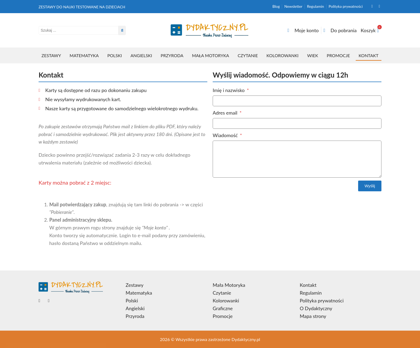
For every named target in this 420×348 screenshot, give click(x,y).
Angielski (141, 55)
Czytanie (248, 55)
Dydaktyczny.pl (245, 339)
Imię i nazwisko (229, 90)
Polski (114, 55)
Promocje (338, 55)
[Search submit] (122, 30)
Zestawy (51, 55)
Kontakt (368, 55)
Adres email (226, 113)
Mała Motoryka (210, 55)
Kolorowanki (283, 55)
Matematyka (84, 55)
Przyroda (172, 55)
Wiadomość (226, 135)
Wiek (312, 55)
